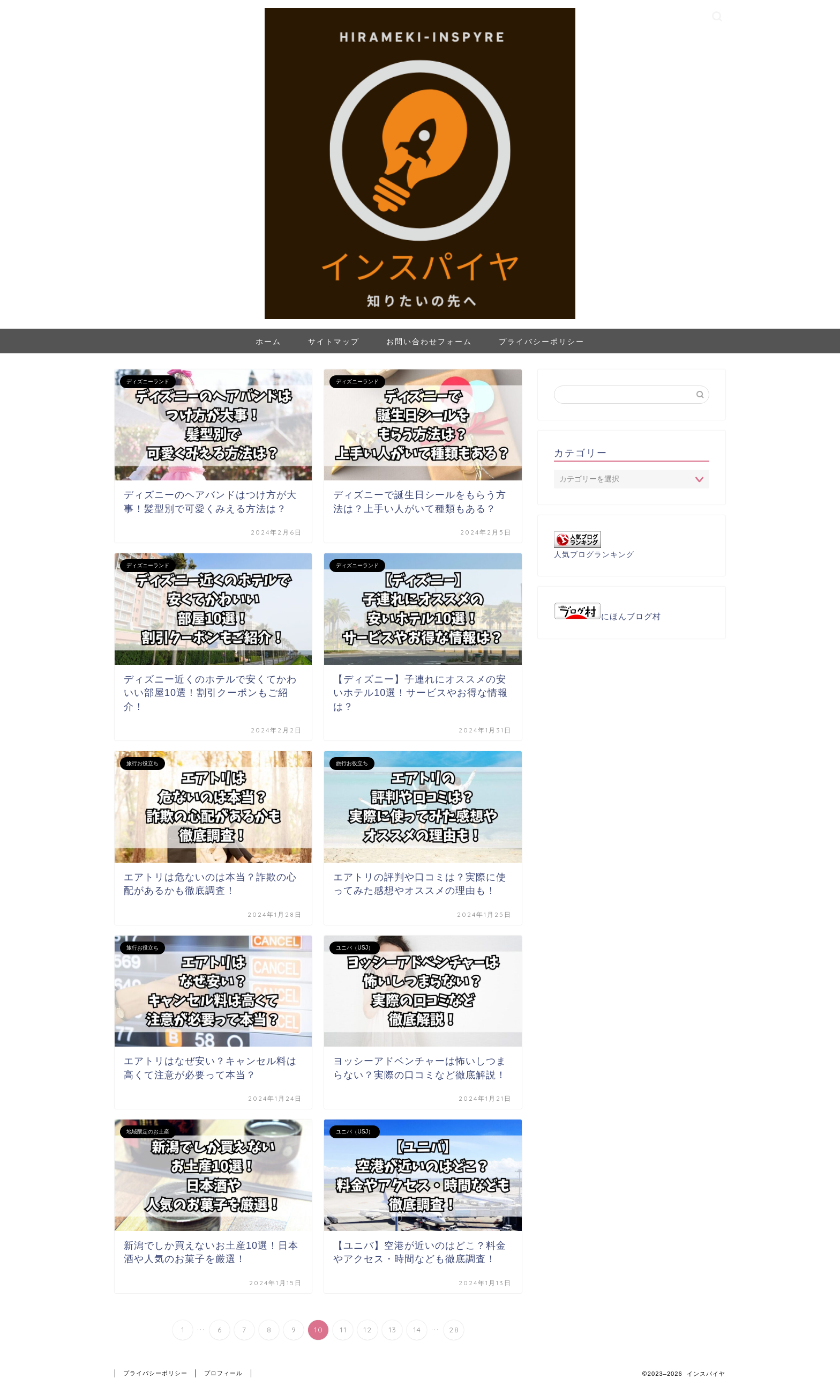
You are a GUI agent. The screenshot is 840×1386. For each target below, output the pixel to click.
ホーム (268, 341)
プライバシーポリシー (541, 341)
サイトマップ (333, 341)
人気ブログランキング (594, 555)
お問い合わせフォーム (429, 341)
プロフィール (223, 1373)
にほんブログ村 (607, 616)
